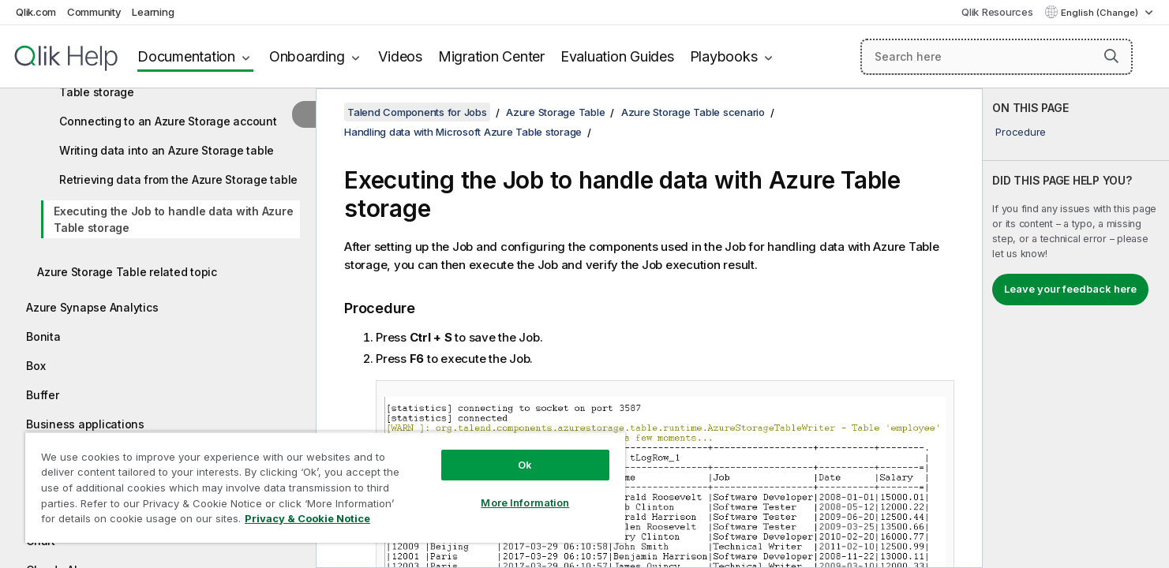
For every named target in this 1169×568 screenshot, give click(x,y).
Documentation (186, 56)
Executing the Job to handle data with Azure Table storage (173, 219)
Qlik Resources (997, 12)
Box (35, 365)
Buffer (42, 395)
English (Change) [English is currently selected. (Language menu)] (1101, 12)
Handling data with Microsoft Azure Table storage (463, 131)
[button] (1111, 56)
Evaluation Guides (617, 56)
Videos (400, 56)
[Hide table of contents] (304, 114)
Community (94, 12)
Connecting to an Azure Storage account (168, 121)
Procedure (1020, 131)
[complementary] (1076, 328)
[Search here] (996, 56)
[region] (325, 487)
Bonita (43, 336)
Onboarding (307, 56)
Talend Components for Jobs (417, 112)
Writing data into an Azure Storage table (166, 150)
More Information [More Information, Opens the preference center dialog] (525, 502)
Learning (153, 12)
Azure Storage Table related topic (127, 271)
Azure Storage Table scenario (693, 112)
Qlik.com (36, 12)
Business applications (85, 424)
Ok (525, 464)
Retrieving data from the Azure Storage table (178, 179)
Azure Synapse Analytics (92, 307)
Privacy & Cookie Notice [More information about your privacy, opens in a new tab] (307, 518)
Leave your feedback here (1070, 288)
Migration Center (491, 56)
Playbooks (724, 56)
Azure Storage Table (555, 112)
